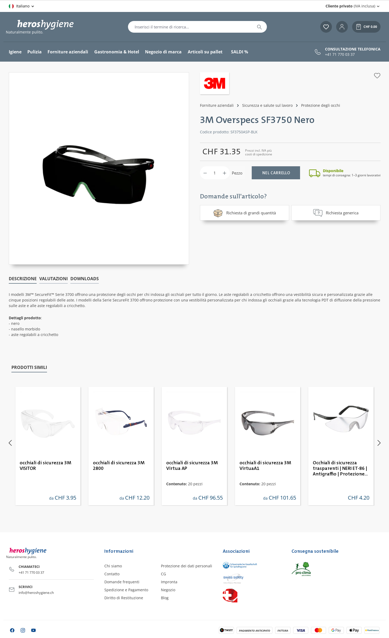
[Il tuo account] (342, 27)
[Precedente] (10, 443)
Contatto (111, 573)
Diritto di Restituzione (123, 597)
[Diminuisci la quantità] (205, 172)
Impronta (169, 581)
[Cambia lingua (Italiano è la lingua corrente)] (22, 6)
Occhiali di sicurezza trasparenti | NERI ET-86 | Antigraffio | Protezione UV (340, 469)
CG (163, 573)
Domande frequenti (121, 581)
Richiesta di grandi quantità (244, 213)
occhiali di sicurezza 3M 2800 (118, 465)
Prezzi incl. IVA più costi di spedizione (258, 152)
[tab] (23, 279)
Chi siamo (113, 565)
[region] (99, 168)
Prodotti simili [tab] (29, 367)
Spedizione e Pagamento (126, 589)
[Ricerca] (259, 27)
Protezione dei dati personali (186, 565)
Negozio (168, 589)
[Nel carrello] (276, 172)
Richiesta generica (335, 213)
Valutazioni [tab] (53, 279)
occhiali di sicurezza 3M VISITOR (45, 465)
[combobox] (190, 27)
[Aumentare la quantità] (224, 172)
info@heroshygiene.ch (36, 592)
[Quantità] (215, 172)
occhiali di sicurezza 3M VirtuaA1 (265, 465)
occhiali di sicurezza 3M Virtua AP (192, 465)
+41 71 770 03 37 (340, 54)
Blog (165, 597)
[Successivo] (379, 443)
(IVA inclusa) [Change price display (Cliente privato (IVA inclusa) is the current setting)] (350, 5)
